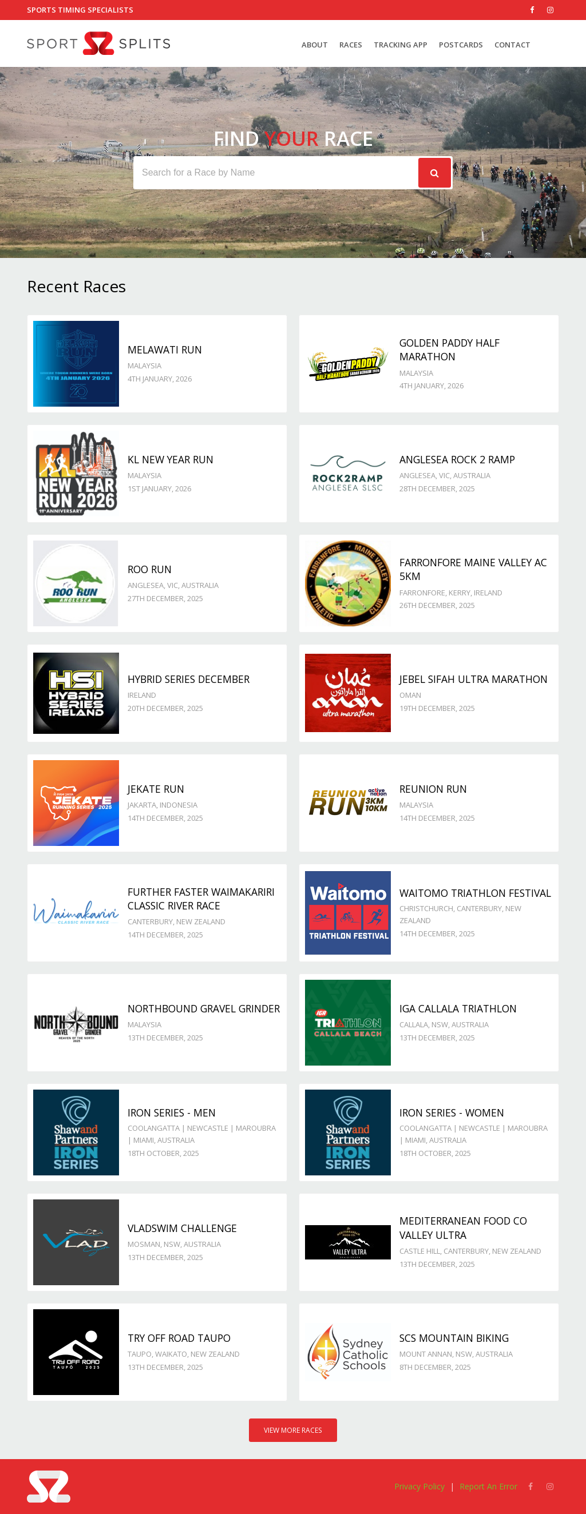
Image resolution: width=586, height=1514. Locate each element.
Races (350, 44)
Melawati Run (165, 349)
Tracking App (400, 44)
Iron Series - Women (451, 1112)
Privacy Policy (419, 1486)
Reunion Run (433, 789)
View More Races (293, 1430)
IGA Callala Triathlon (458, 1008)
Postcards (461, 44)
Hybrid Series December (189, 679)
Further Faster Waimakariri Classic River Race (201, 899)
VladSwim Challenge (182, 1228)
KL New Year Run (170, 459)
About (315, 44)
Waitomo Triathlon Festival (475, 893)
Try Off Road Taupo (179, 1338)
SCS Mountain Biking (454, 1338)
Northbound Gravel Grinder (204, 1008)
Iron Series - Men (172, 1112)
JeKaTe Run (156, 789)
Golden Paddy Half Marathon (449, 350)
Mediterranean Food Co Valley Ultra (463, 1228)
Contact (512, 44)
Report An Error (488, 1486)
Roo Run (150, 569)
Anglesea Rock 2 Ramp (457, 459)
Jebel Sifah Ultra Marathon (473, 679)
